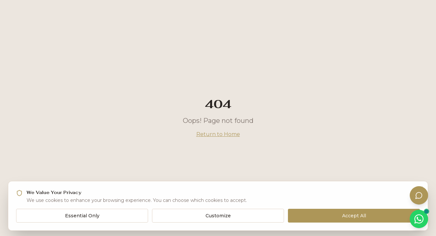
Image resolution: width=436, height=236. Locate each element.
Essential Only (82, 216)
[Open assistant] (419, 195)
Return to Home (218, 134)
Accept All (354, 216)
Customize (218, 216)
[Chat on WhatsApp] (419, 219)
